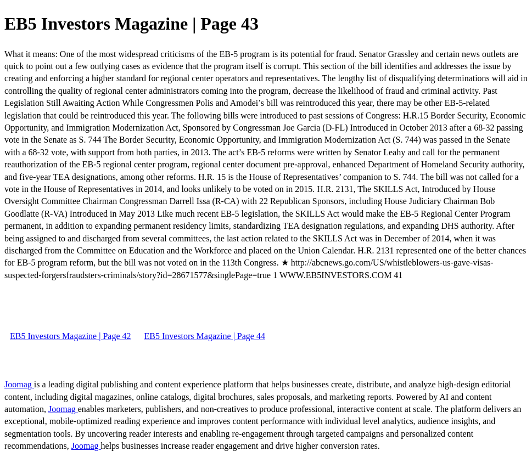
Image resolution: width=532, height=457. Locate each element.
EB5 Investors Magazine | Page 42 (70, 336)
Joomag (19, 384)
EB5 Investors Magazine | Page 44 (204, 336)
